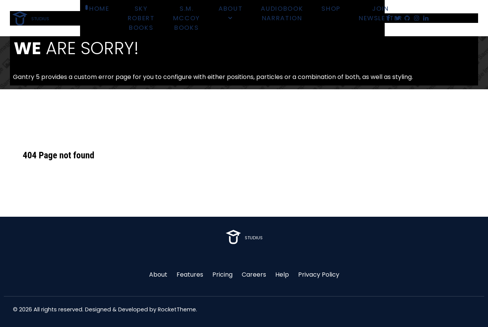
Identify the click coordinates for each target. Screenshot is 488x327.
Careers (254, 274)
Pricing (222, 274)
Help (282, 274)
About (158, 274)
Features (190, 274)
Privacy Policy (318, 274)
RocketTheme (177, 309)
